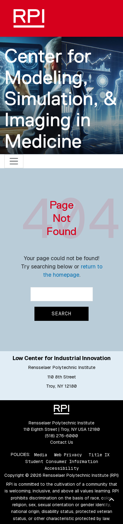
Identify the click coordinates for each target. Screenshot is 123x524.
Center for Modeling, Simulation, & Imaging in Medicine (60, 98)
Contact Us (61, 442)
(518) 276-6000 (61, 436)
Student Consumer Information (61, 461)
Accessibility (62, 468)
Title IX (99, 454)
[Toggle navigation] (14, 161)
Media (40, 454)
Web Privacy (68, 454)
